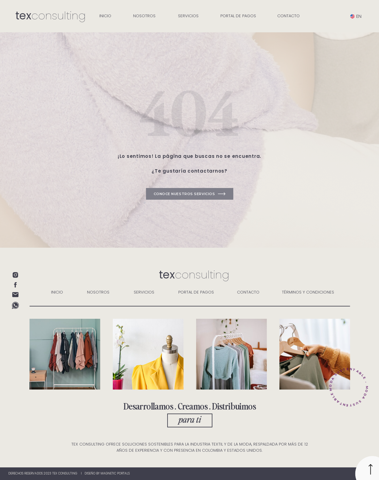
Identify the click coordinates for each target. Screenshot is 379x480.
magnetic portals (115, 473)
